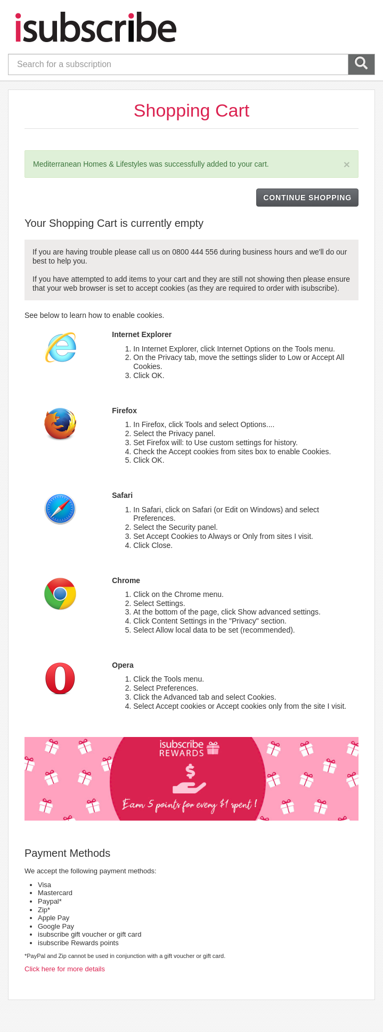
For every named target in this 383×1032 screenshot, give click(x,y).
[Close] (347, 164)
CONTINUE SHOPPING (307, 197)
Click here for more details (65, 969)
